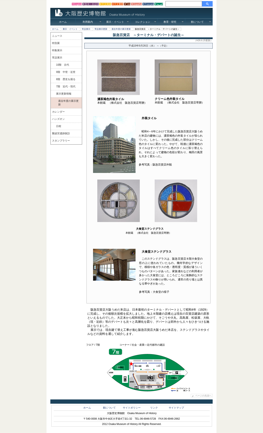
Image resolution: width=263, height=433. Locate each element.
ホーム (63, 21)
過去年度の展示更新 (121, 29)
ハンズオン (58, 118)
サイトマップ (176, 407)
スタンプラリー (61, 140)
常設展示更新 (101, 29)
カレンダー (58, 111)
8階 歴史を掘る (65, 79)
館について (201, 21)
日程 (58, 126)
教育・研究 (174, 21)
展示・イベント (117, 21)
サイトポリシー (132, 407)
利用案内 (92, 21)
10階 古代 (62, 64)
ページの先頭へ (203, 395)
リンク (154, 407)
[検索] (184, 3)
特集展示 (57, 50)
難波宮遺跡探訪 (61, 133)
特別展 (56, 43)
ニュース (57, 35)
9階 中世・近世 (65, 72)
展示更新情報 (63, 93)
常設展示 (86, 29)
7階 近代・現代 (65, 86)
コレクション (145, 21)
